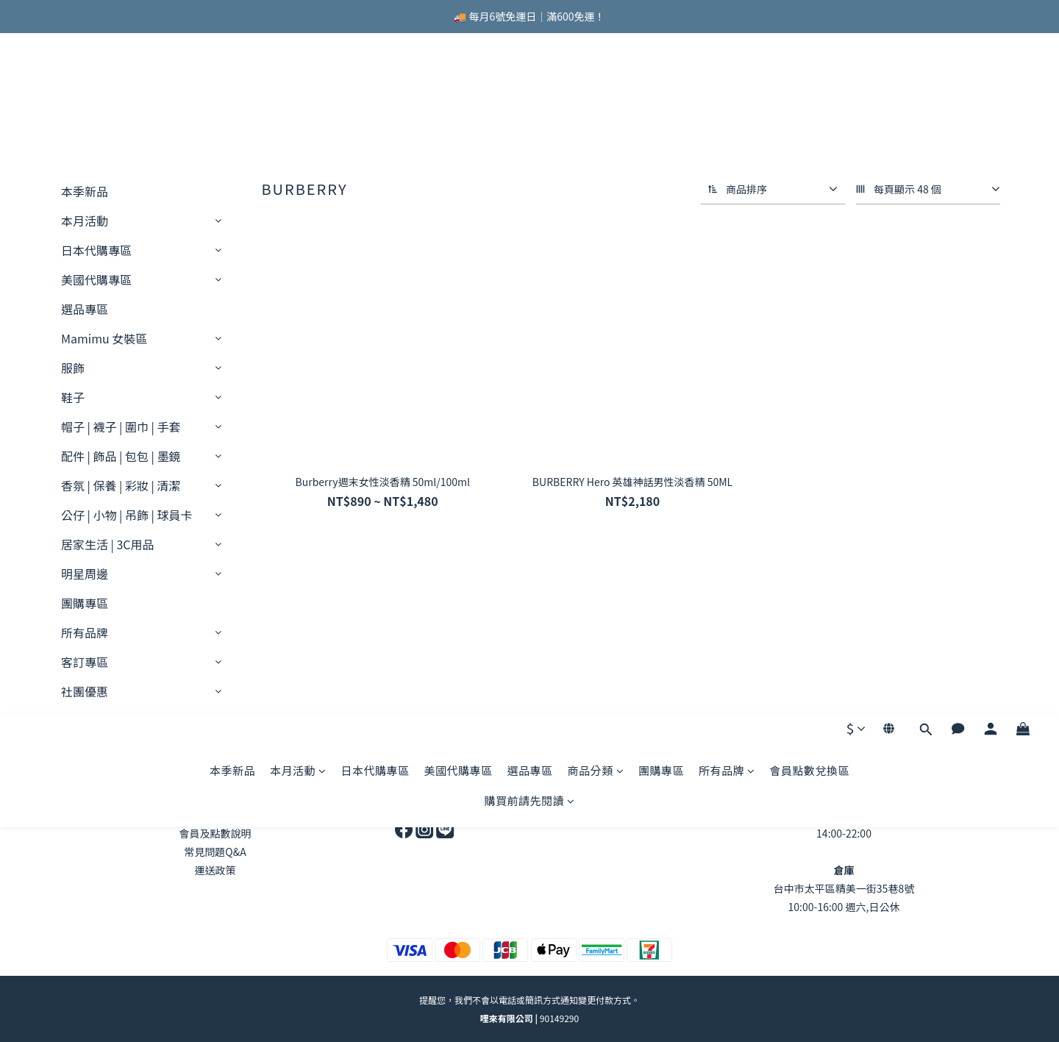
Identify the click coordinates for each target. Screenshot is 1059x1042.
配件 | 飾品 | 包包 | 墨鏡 (120, 456)
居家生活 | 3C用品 (107, 544)
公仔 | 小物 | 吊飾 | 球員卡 (126, 515)
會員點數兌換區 (810, 90)
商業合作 (425, 796)
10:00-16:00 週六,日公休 (844, 906)
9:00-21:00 (634, 796)
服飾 (73, 368)
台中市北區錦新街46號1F (844, 814)
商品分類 (596, 90)
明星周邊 (84, 573)
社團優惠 (84, 691)
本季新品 (232, 90)
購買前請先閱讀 (529, 120)
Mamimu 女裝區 (104, 338)
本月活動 (298, 90)
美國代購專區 (458, 90)
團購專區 (661, 90)
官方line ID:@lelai (635, 814)
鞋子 (73, 397)
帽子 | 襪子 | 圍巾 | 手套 (120, 426)
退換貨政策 (215, 814)
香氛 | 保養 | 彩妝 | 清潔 (120, 485)
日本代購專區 (374, 90)
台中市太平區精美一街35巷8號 (844, 888)
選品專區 (529, 90)
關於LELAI (214, 796)
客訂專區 (84, 662)
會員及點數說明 (215, 833)
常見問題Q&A (215, 851)
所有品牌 (727, 90)
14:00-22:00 (843, 833)
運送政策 (215, 870)
